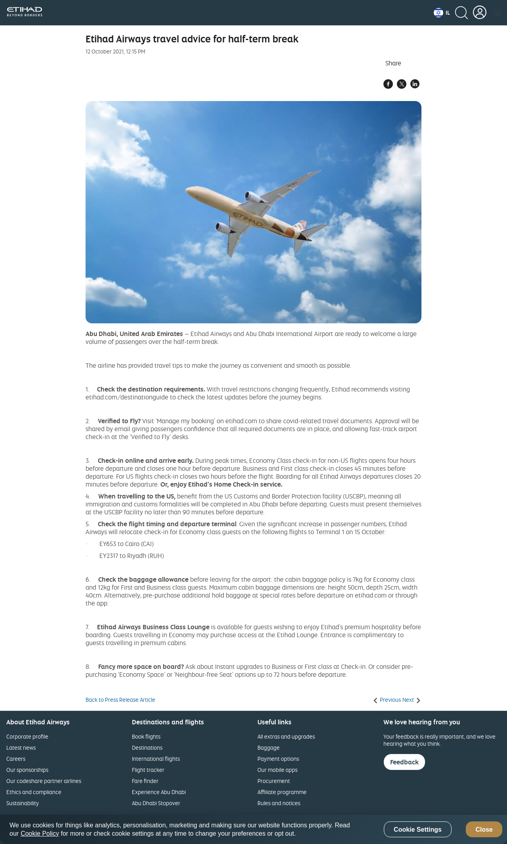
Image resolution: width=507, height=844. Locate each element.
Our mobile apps (277, 769)
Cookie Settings (418, 829)
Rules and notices (278, 803)
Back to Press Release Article (120, 699)
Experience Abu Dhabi (159, 792)
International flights (156, 758)
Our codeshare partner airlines (43, 781)
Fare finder (145, 781)
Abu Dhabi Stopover (156, 803)
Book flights (146, 736)
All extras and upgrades (286, 736)
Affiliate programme (282, 792)
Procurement (273, 781)
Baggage (268, 747)
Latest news (21, 747)
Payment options (278, 758)
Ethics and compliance (33, 792)
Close (484, 829)
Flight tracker (148, 769)
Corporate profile (27, 736)
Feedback (404, 762)
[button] (442, 12)
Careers (15, 758)
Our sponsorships (27, 769)
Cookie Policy (40, 833)
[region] (253, 829)
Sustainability (22, 803)
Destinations (147, 747)
